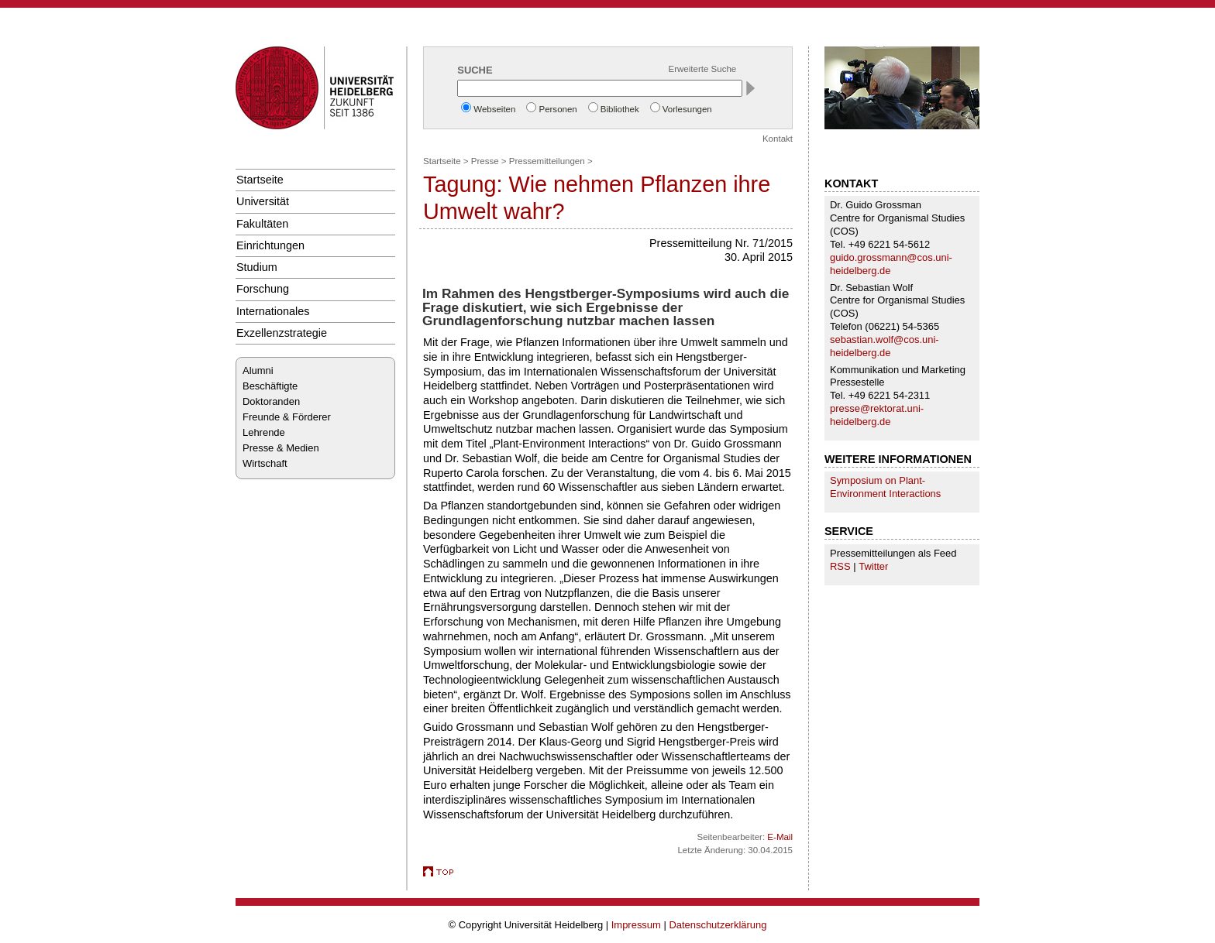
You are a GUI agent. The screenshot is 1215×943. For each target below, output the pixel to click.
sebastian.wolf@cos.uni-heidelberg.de (884, 346)
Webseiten (494, 109)
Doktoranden (271, 401)
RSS (840, 566)
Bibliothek (620, 109)
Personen (558, 109)
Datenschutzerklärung (717, 925)
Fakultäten (262, 224)
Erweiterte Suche (703, 69)
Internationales (273, 311)
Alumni (258, 370)
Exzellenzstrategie (281, 333)
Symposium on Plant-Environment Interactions (885, 487)
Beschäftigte (270, 386)
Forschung (262, 289)
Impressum (636, 925)
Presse (485, 161)
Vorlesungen (687, 109)
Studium (256, 267)
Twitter (873, 566)
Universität (262, 201)
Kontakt (777, 138)
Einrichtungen (270, 245)
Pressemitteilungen (547, 161)
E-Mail (780, 837)
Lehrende (264, 432)
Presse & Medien (281, 448)
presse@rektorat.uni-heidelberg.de (877, 415)
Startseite (260, 179)
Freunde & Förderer (287, 417)
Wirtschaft (265, 463)
